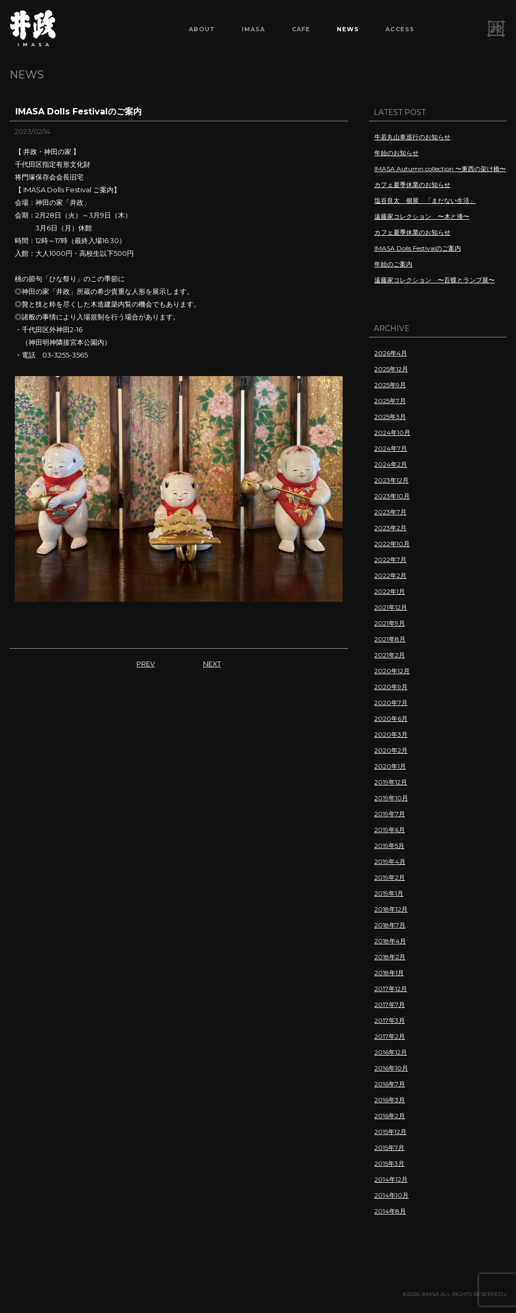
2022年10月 (392, 544)
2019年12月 (390, 782)
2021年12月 (390, 607)
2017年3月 (389, 1020)
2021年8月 (390, 639)
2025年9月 (390, 385)
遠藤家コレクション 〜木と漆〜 (421, 216)
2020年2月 (391, 750)
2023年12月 (391, 480)
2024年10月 (392, 432)
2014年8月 (390, 1211)
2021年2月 (389, 655)
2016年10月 (391, 1068)
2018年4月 (390, 941)
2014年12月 (391, 1179)
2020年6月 (391, 718)
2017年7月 (389, 1004)
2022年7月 (390, 560)
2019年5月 (389, 846)
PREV (145, 663)
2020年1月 (390, 766)
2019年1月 (388, 893)
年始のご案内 (393, 264)
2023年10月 (392, 496)
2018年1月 (389, 973)
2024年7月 (390, 448)
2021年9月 (389, 623)
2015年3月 (389, 1163)
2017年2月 (389, 1036)
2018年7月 (390, 925)
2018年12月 (391, 909)
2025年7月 (390, 401)
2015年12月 (390, 1132)
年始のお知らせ (396, 153)
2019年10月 (391, 798)
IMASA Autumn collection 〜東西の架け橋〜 (440, 169)
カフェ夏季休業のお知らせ (412, 185)
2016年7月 (389, 1084)
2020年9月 (391, 687)
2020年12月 (392, 671)
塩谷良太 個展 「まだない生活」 (425, 200)
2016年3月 (389, 1100)
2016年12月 (390, 1052)
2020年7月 (391, 703)
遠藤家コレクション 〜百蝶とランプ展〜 (434, 280)
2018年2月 (390, 957)
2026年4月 (390, 353)
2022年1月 (389, 591)
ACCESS (399, 29)
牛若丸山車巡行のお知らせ (412, 137)
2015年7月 (389, 1147)
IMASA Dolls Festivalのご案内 (417, 248)
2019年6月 (389, 830)
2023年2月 (390, 528)
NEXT (212, 663)
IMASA (253, 29)
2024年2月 (390, 464)
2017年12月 (390, 989)
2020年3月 (391, 734)
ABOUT (202, 29)
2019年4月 (390, 861)
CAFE (301, 29)
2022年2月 (390, 575)
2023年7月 (390, 512)
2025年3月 (390, 417)
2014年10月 (391, 1195)
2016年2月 (389, 1116)
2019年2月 (389, 877)
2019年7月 (389, 814)
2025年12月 (391, 369)
